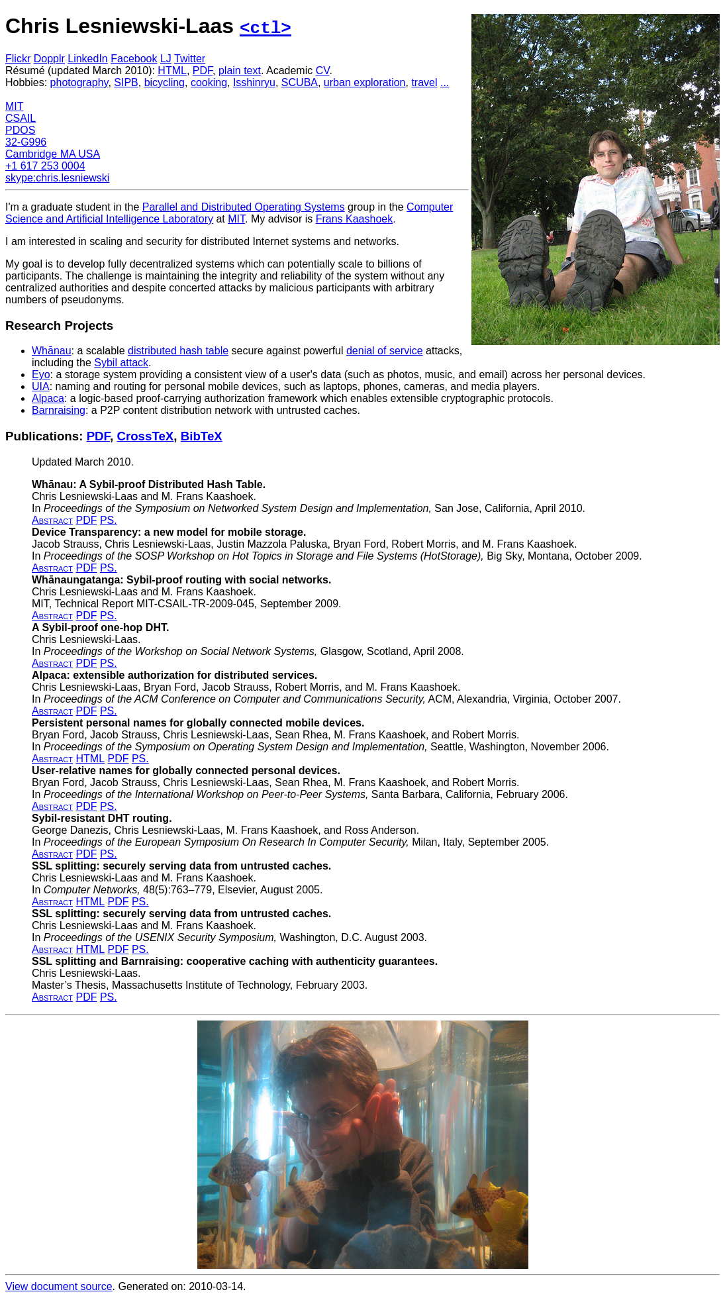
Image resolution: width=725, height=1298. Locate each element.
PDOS (20, 130)
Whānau (52, 350)
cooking (209, 82)
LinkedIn (88, 58)
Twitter (189, 58)
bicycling (164, 82)
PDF (203, 70)
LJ (165, 58)
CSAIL (20, 118)
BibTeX (201, 436)
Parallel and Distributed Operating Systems (243, 207)
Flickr (17, 58)
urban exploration (365, 82)
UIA (41, 386)
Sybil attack (121, 362)
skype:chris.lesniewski (57, 177)
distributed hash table (178, 350)
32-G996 (25, 142)
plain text (239, 70)
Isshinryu (254, 82)
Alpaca (48, 398)
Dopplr (49, 58)
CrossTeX (145, 436)
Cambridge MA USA (52, 154)
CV (323, 70)
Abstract (52, 520)
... (444, 82)
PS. (108, 520)
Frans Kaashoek (354, 219)
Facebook (134, 58)
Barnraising (58, 410)
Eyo (41, 374)
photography (79, 82)
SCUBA (299, 82)
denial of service (384, 350)
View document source (59, 1286)
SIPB (126, 82)
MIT (14, 106)
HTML (172, 70)
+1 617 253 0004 (45, 166)
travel (424, 82)
